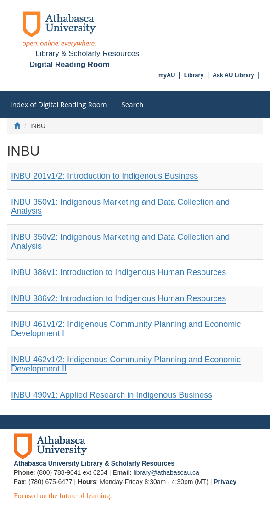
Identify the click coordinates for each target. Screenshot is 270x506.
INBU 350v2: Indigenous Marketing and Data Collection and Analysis (120, 241)
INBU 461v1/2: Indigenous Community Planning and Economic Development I (126, 329)
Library (194, 75)
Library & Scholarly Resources (87, 53)
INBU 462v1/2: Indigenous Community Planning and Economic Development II (126, 364)
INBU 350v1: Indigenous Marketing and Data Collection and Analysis (120, 206)
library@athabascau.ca (166, 472)
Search (133, 104)
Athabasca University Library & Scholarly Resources (94, 463)
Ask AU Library (233, 75)
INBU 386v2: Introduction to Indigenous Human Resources (118, 298)
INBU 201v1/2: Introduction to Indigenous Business (104, 175)
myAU (166, 75)
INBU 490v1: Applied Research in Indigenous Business (111, 394)
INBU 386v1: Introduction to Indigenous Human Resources (118, 272)
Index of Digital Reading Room (59, 104)
